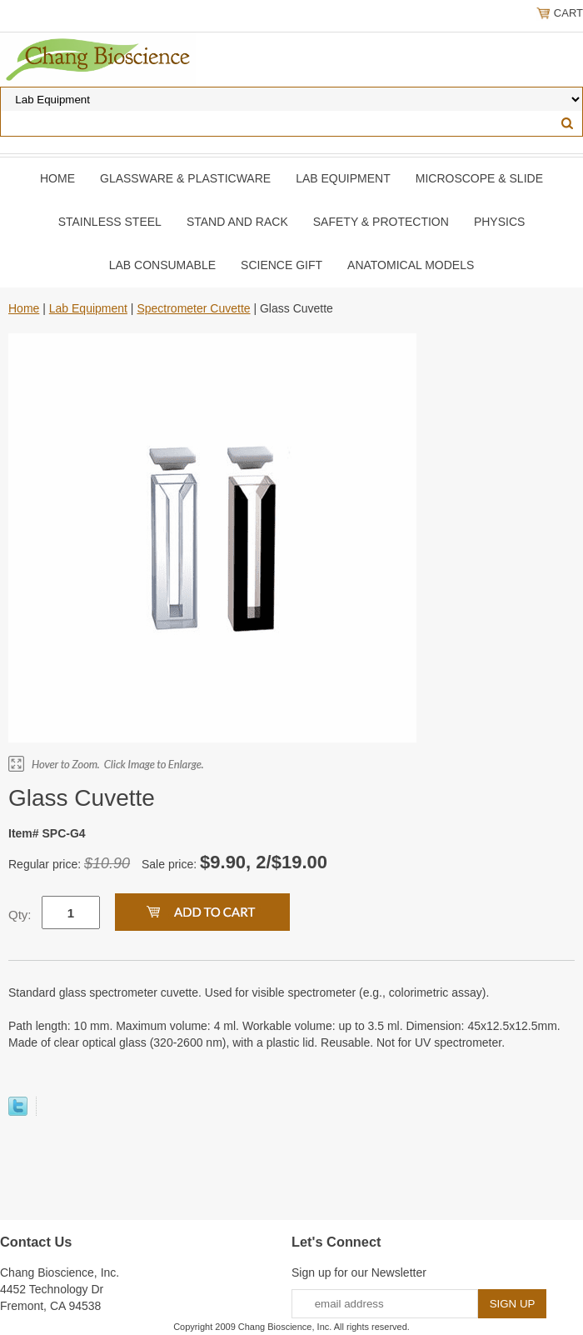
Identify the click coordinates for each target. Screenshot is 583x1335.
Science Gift (281, 265)
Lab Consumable (162, 265)
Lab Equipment (343, 178)
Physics (499, 221)
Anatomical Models (410, 265)
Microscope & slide (479, 178)
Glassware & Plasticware (185, 178)
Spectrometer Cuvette (193, 308)
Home (57, 178)
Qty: (20, 915)
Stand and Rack (237, 221)
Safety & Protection (381, 221)
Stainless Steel (110, 221)
